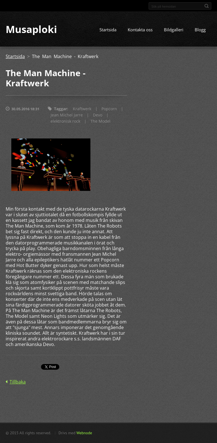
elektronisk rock (65, 121)
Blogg (200, 30)
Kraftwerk (82, 109)
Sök (206, 6)
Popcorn (109, 109)
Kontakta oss (140, 30)
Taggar (60, 109)
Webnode (84, 432)
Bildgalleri (173, 30)
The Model (100, 121)
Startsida (107, 30)
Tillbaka (18, 382)
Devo (97, 115)
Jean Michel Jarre (67, 115)
